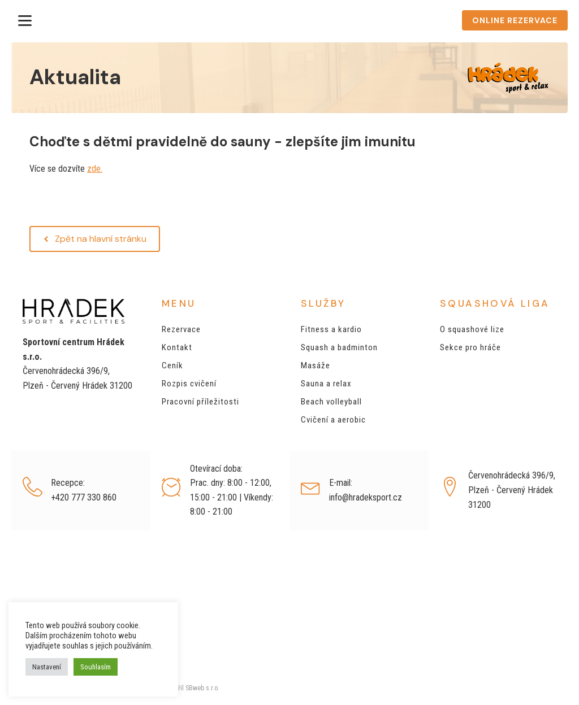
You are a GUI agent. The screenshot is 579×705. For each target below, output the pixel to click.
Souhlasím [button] (95, 667)
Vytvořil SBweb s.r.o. (189, 688)
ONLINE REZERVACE (515, 20)
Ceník (172, 365)
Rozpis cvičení (189, 383)
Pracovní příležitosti (200, 402)
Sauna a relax (326, 383)
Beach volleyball (331, 402)
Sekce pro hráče (470, 347)
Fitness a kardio (331, 329)
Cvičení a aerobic (333, 420)
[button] (94, 239)
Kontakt (177, 347)
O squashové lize (472, 329)
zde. (94, 168)
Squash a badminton (339, 347)
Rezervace (181, 329)
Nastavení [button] (46, 667)
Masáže (315, 365)
